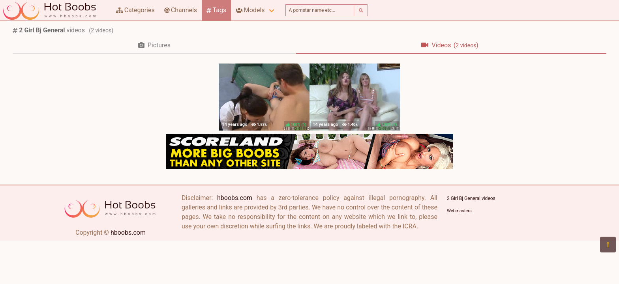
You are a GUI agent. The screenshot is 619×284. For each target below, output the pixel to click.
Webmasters (459, 210)
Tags (216, 10)
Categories (135, 10)
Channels (180, 10)
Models (250, 10)
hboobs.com (128, 232)
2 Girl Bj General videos (471, 198)
